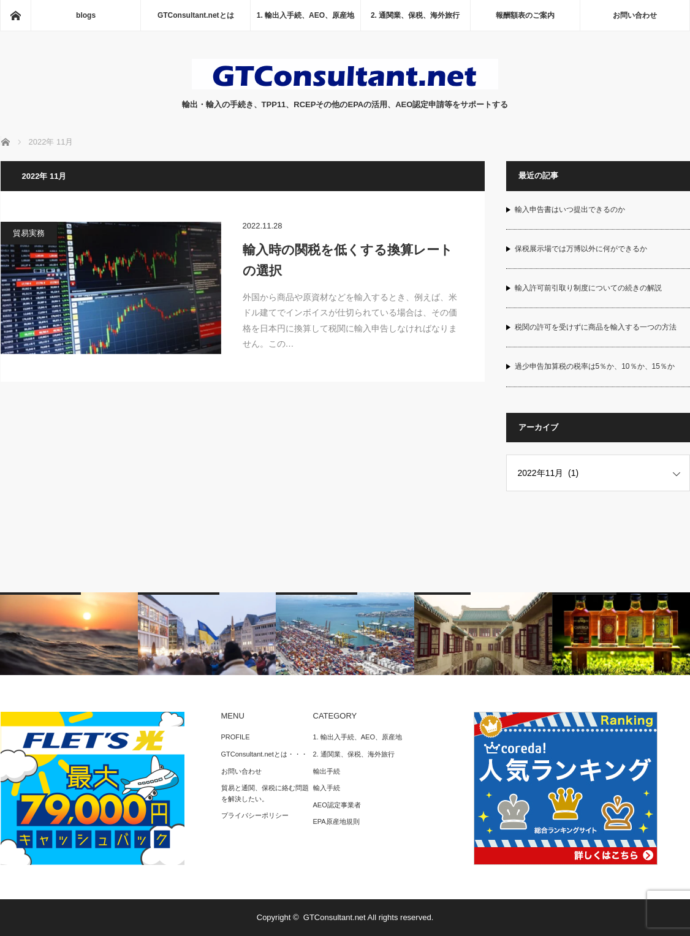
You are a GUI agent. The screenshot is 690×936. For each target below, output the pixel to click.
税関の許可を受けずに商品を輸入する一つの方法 (596, 327)
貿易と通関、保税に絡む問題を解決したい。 (265, 793)
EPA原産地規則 (336, 821)
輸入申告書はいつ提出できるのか (570, 209)
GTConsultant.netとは (195, 15)
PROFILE (235, 737)
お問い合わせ (635, 15)
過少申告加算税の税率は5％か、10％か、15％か (595, 366)
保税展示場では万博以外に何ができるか (581, 248)
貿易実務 (29, 233)
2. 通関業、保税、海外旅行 (415, 15)
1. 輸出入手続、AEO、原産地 (305, 15)
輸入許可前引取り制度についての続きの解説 (588, 288)
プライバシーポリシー (255, 815)
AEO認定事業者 (337, 805)
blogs (86, 15)
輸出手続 (326, 771)
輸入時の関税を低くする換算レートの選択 (348, 260)
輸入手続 (326, 787)
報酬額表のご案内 (525, 15)
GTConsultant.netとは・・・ (264, 754)
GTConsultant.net (334, 917)
